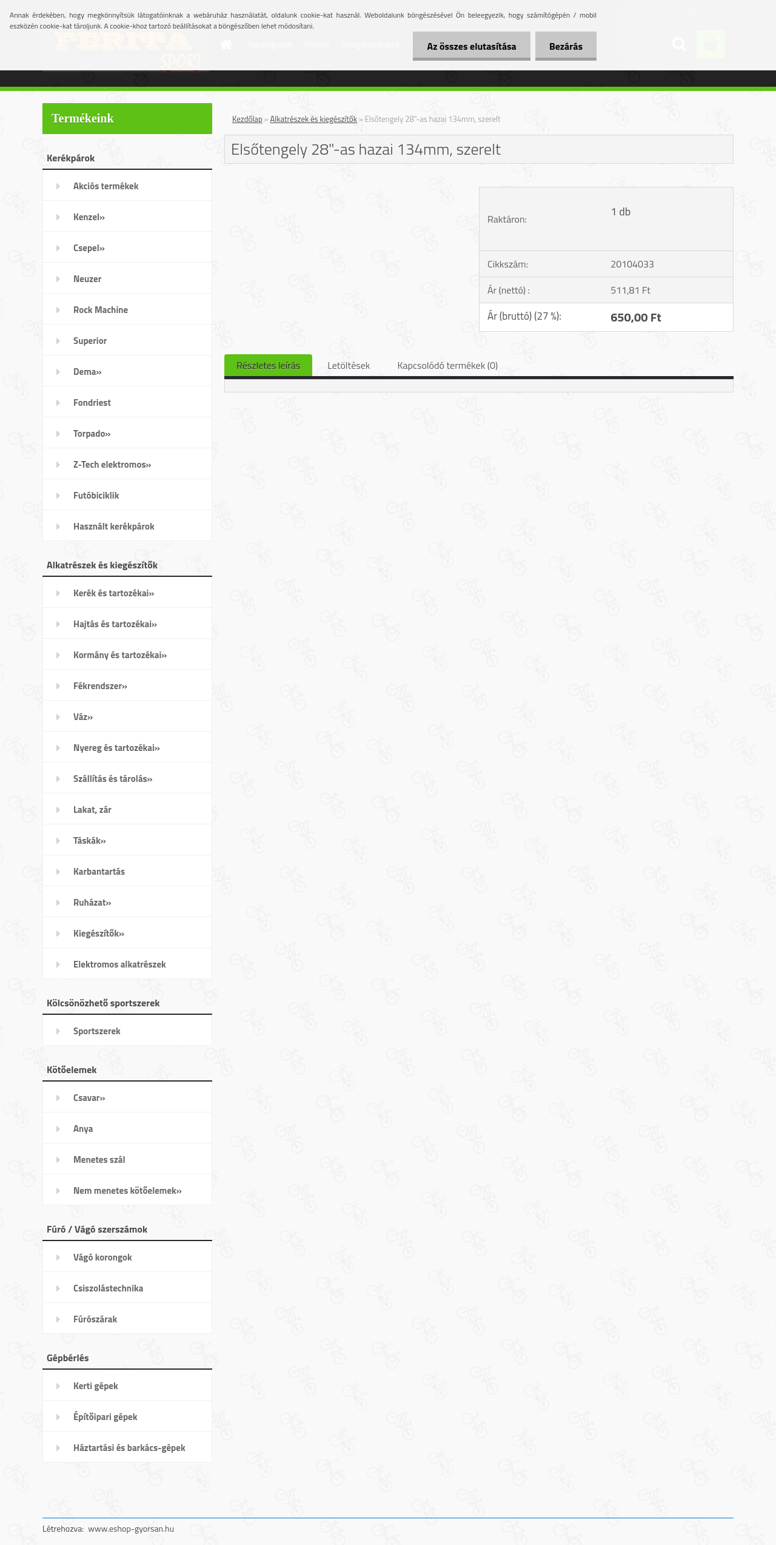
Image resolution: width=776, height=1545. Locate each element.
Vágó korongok (102, 1257)
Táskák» (89, 840)
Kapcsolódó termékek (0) (447, 365)
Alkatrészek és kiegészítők (313, 119)
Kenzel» (89, 217)
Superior (90, 341)
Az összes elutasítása (468, 46)
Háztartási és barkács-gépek (129, 1448)
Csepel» (89, 248)
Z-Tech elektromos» (112, 464)
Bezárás (564, 46)
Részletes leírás (268, 365)
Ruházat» (92, 902)
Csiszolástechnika (108, 1288)
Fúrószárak (95, 1319)
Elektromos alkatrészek (119, 964)
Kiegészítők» (98, 933)
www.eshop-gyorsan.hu (131, 1528)
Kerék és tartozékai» (114, 593)
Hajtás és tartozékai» (115, 624)
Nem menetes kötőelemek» (127, 1190)
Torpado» (92, 433)
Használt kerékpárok (114, 526)
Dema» (87, 372)
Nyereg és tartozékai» (116, 748)
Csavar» (89, 1098)
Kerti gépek (95, 1386)
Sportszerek (97, 1031)
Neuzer (87, 279)
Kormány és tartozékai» (120, 655)
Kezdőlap (247, 119)
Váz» (83, 717)
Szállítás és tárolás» (113, 779)
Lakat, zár (92, 809)
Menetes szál (99, 1159)
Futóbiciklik (96, 495)
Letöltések (348, 365)
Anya (83, 1129)
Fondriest (92, 402)
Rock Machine (100, 310)
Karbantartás (99, 871)
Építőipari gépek (105, 1417)
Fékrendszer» (100, 686)
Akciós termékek (105, 186)
